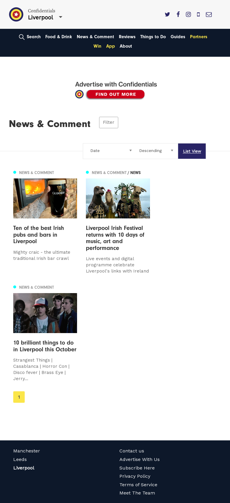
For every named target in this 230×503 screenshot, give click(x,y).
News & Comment (95, 36)
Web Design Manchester (34, 498)
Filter (108, 122)
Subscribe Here (137, 374)
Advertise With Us (139, 365)
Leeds (20, 365)
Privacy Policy (134, 382)
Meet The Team (137, 399)
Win (97, 46)
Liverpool (23, 374)
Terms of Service (138, 390)
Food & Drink (58, 36)
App (110, 46)
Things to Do (153, 36)
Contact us (131, 357)
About (126, 46)
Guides (178, 36)
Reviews (127, 36)
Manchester (26, 357)
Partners (198, 36)
